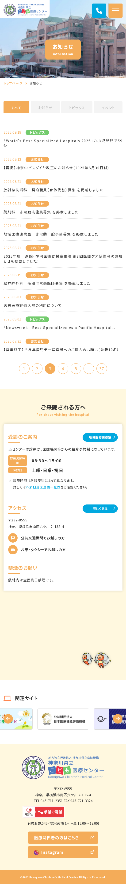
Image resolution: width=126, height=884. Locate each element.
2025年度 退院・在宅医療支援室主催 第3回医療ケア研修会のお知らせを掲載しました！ (63, 259)
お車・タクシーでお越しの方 (43, 549)
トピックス (77, 107)
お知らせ (45, 107)
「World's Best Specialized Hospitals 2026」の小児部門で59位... (63, 143)
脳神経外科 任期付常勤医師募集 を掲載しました (47, 283)
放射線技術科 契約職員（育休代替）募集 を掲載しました (53, 189)
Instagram (48, 852)
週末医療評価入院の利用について (33, 305)
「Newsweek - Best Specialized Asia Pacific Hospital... (59, 327)
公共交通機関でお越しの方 (43, 537)
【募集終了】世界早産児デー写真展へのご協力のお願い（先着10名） (61, 349)
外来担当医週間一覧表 (43, 487)
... (89, 369)
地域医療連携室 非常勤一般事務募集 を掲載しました (51, 234)
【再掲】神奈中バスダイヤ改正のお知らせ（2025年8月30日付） (57, 167)
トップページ (13, 83)
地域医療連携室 (100, 437)
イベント (108, 107)
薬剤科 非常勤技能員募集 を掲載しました (41, 211)
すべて (16, 107)
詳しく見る (100, 508)
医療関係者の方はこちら (56, 837)
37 (101, 369)
